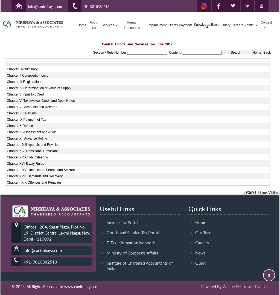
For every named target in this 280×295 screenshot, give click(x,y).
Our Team (203, 206)
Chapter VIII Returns (22, 113)
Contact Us (266, 25)
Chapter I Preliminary (22, 69)
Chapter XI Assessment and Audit (31, 132)
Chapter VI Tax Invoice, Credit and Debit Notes (41, 101)
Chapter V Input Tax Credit (26, 94)
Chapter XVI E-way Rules (25, 164)
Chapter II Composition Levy (27, 75)
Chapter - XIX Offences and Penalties (34, 182)
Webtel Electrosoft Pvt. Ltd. (246, 286)
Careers (237, 25)
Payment (185, 25)
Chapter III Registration (23, 82)
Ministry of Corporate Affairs (132, 226)
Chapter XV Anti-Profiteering (27, 157)
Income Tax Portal (122, 196)
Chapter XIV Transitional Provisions (33, 151)
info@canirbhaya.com (45, 7)
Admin (250, 25)
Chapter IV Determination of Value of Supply (39, 88)
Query (226, 25)
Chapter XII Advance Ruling (27, 138)
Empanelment (157, 25)
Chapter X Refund (20, 126)
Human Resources (132, 25)
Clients (173, 25)
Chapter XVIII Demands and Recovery (35, 176)
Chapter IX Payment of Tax (26, 120)
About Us (94, 25)
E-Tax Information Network (131, 216)
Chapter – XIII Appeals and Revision (33, 145)
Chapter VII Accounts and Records (32, 107)
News (200, 226)
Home (82, 25)
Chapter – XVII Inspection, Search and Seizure (41, 170)
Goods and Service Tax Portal (133, 206)
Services (110, 25)
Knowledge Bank (206, 25)
